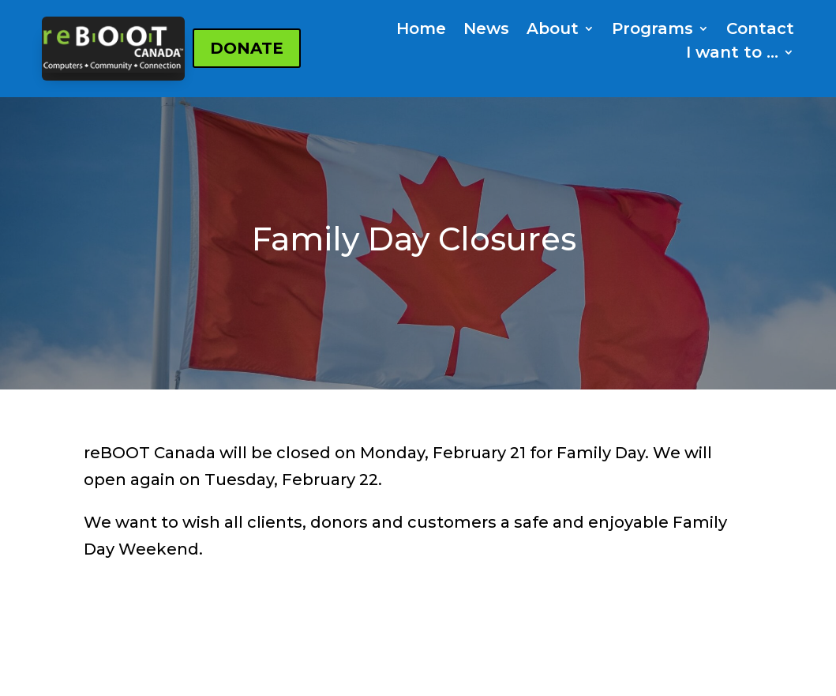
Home (421, 30)
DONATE (246, 48)
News (486, 30)
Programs (652, 30)
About (553, 30)
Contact (760, 30)
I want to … (732, 54)
